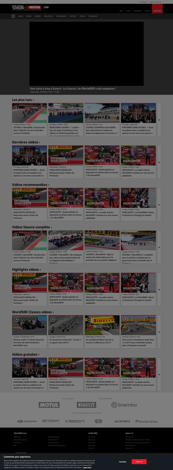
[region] (86, 461)
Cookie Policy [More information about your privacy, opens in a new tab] (87, 467)
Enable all (139, 461)
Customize (122, 461)
